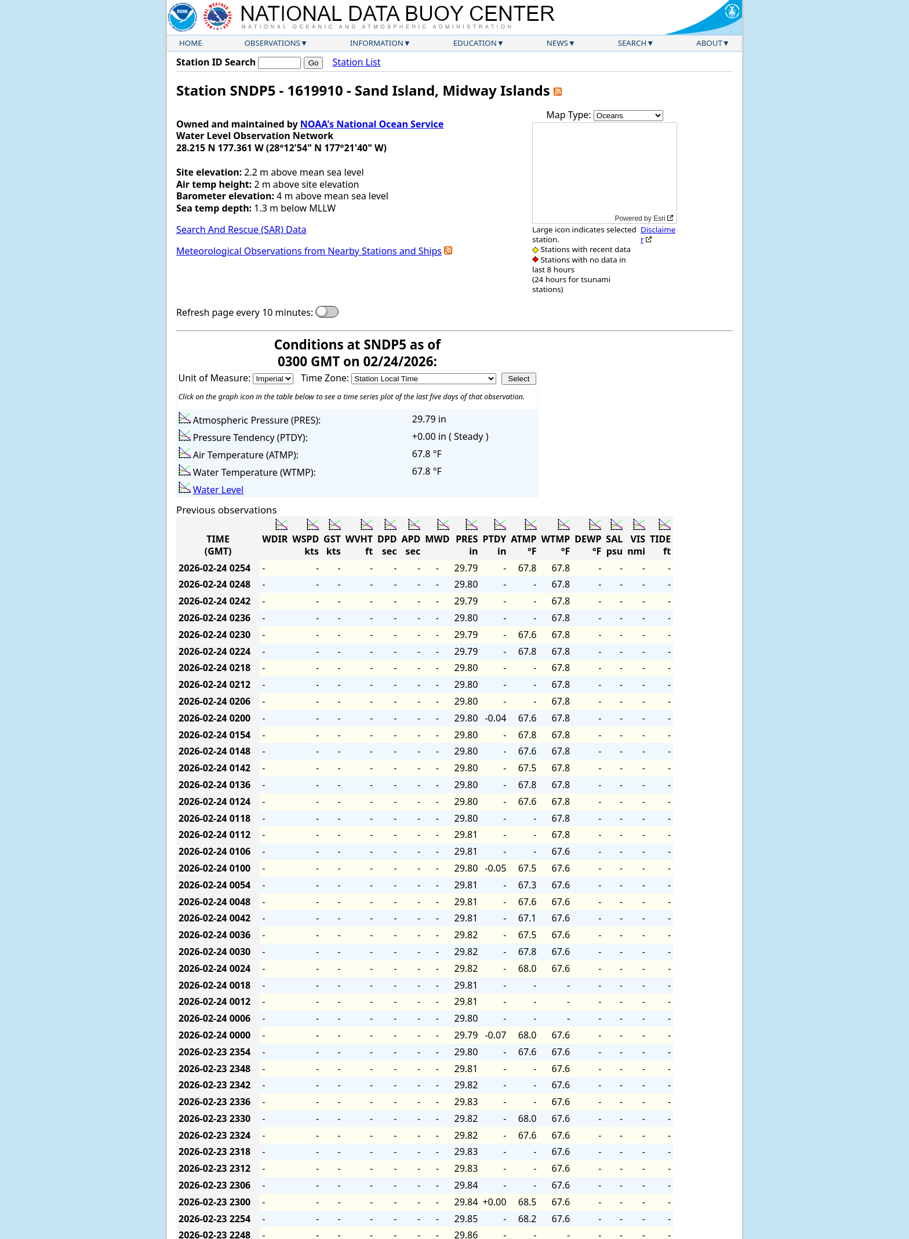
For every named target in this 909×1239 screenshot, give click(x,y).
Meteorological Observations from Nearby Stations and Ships (309, 251)
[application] (605, 173)
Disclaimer (658, 234)
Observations (272, 43)
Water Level (218, 489)
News (557, 43)
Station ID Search (216, 62)
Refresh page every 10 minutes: (244, 313)
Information (376, 43)
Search (632, 43)
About (709, 43)
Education (475, 43)
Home (190, 43)
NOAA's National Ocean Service (371, 124)
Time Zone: (326, 377)
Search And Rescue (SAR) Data (241, 229)
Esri (659, 218)
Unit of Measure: (216, 377)
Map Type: (570, 114)
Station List (356, 62)
